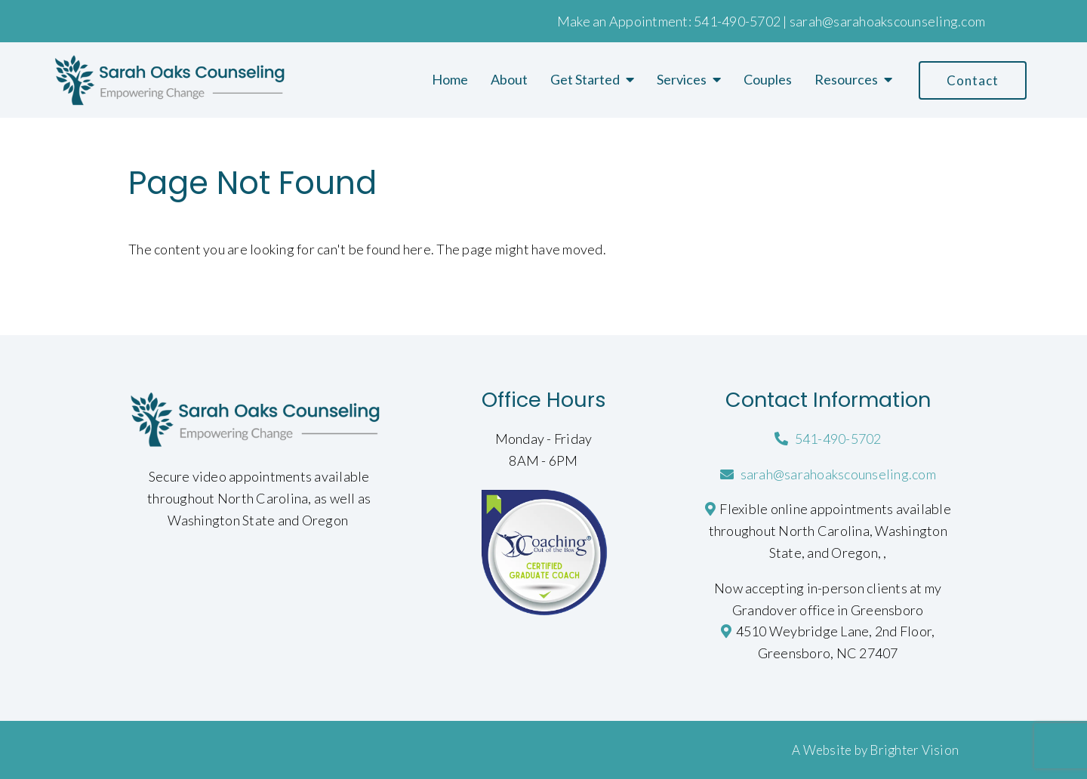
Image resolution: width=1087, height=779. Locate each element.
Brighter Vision (914, 750)
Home (450, 80)
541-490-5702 (737, 21)
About (509, 80)
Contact (973, 80)
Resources (846, 80)
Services (682, 80)
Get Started (585, 80)
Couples (768, 80)
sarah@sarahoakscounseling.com (887, 21)
